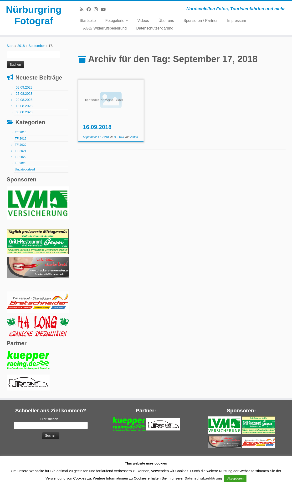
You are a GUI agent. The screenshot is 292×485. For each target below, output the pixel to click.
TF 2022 (20, 157)
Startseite (88, 21)
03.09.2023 (24, 87)
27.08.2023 (24, 93)
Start (10, 46)
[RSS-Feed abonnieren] (83, 9)
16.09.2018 (97, 127)
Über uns (166, 21)
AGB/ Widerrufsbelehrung (105, 28)
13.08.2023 (24, 106)
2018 (21, 46)
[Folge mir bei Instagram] (97, 9)
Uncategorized (25, 169)
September (36, 46)
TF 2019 (20, 138)
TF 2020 (20, 144)
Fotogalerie (116, 21)
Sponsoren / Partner (201, 21)
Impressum (236, 21)
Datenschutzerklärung (154, 28)
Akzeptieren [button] (235, 478)
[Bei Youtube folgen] (105, 9)
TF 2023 (20, 163)
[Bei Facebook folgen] (90, 9)
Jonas (134, 137)
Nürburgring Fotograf (33, 15)
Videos (143, 21)
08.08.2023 (24, 112)
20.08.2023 (24, 100)
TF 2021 (20, 151)
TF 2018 (20, 132)
